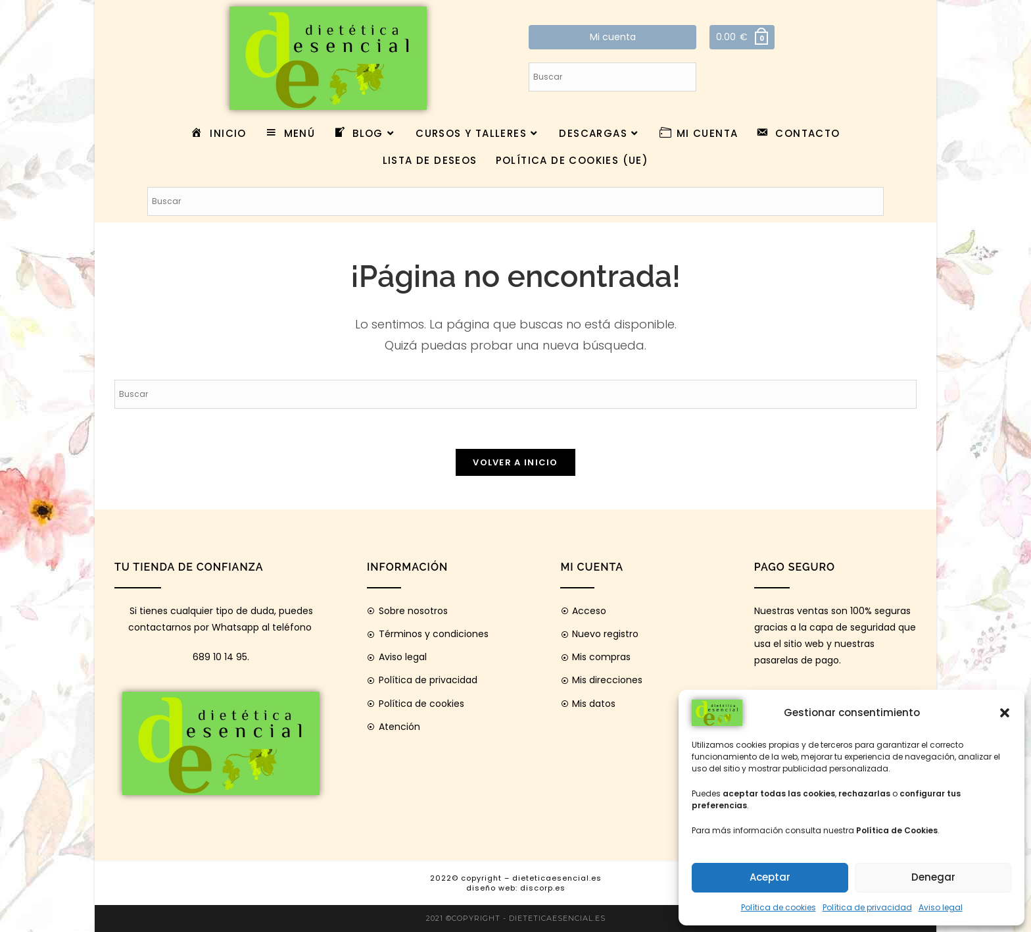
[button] (1004, 712)
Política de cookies (778, 907)
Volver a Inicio (515, 462)
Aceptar (770, 877)
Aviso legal (941, 907)
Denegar (933, 877)
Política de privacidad (867, 907)
